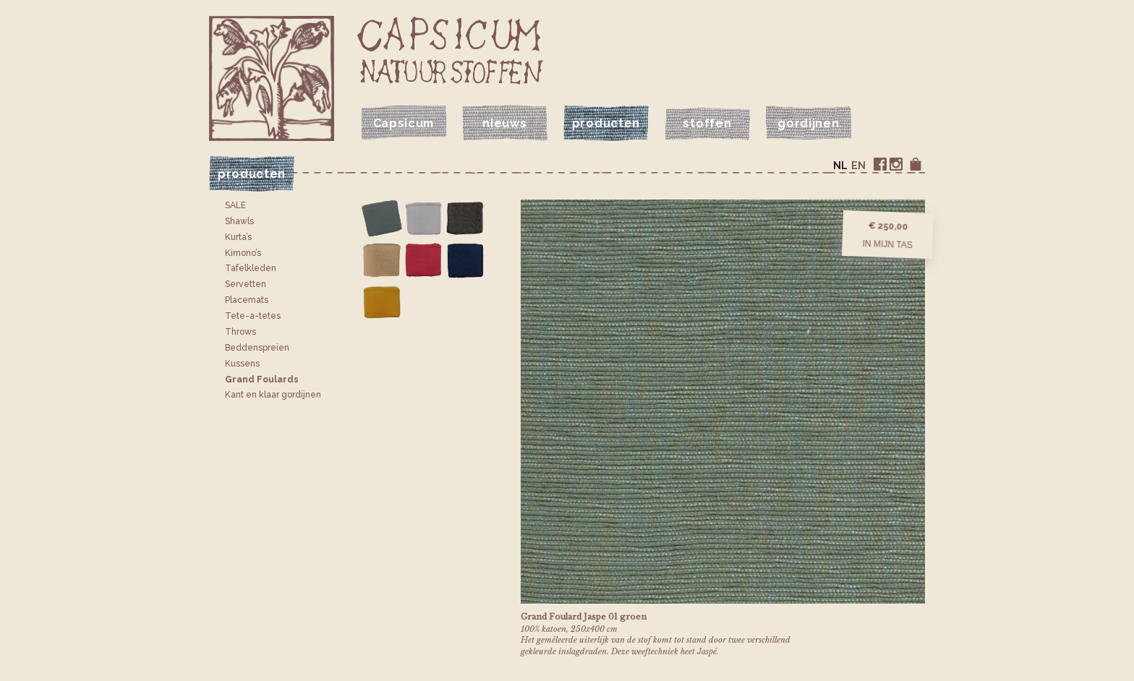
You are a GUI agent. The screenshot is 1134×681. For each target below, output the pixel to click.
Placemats (246, 300)
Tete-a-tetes (253, 316)
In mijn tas (887, 243)
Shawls (239, 221)
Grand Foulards (262, 379)
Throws (240, 332)
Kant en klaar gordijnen (273, 395)
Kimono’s (243, 253)
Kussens (242, 364)
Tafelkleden (250, 268)
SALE (235, 205)
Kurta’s (238, 237)
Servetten (245, 284)
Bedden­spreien (257, 348)
